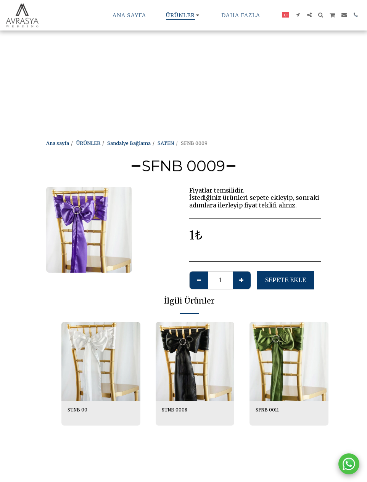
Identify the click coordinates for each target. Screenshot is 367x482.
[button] (298, 15)
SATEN (166, 143)
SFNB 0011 (268, 410)
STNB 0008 (175, 410)
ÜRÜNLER (88, 143)
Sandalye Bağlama (129, 143)
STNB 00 (78, 410)
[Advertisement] (180, 53)
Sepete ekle (285, 280)
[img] (100, 361)
